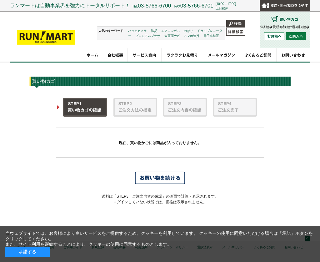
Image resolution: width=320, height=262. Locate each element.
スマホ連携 (191, 36)
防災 (154, 31)
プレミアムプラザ (147, 36)
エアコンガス (170, 31)
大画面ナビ (172, 36)
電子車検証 (211, 36)
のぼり (188, 31)
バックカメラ (137, 31)
